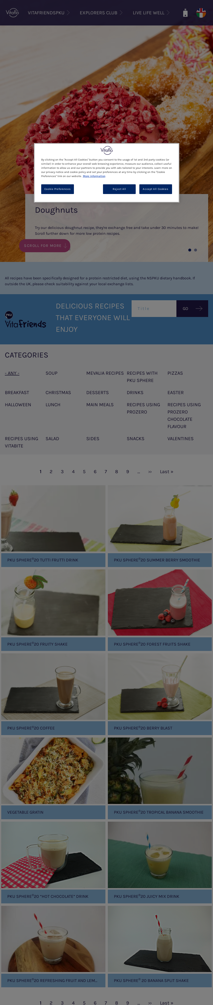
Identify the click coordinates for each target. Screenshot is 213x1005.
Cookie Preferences (57, 189)
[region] (106, 173)
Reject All (119, 189)
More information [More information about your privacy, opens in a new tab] (94, 176)
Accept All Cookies (155, 189)
